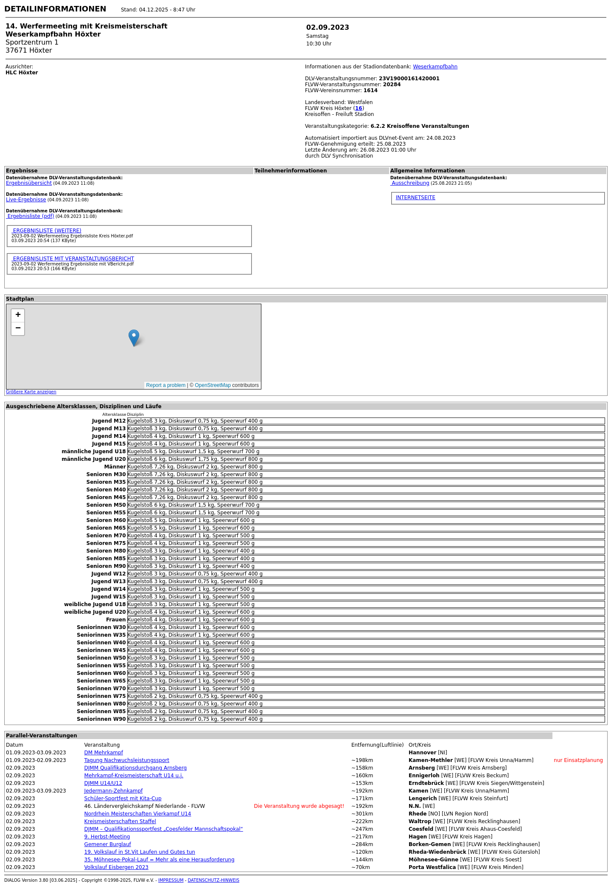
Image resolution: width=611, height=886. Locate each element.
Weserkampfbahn (435, 67)
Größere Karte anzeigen (31, 391)
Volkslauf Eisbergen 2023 (116, 867)
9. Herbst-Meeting (107, 837)
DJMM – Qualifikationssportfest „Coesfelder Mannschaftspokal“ (163, 829)
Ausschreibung (409, 183)
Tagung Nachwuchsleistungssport (126, 760)
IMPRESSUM (171, 880)
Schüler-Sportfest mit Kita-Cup (123, 798)
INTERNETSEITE (415, 197)
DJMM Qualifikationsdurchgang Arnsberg (135, 768)
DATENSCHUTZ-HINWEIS (214, 880)
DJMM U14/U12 (103, 783)
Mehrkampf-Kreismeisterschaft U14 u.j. (134, 776)
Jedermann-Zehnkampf (113, 791)
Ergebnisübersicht (29, 183)
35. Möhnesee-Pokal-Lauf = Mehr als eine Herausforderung (159, 860)
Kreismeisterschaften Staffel (120, 821)
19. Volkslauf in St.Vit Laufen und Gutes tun (139, 852)
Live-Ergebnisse (26, 200)
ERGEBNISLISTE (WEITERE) (46, 231)
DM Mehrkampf (103, 753)
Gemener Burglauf (107, 844)
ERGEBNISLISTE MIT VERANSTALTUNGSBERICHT (72, 259)
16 (358, 108)
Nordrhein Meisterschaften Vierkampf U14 (137, 814)
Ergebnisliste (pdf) (30, 216)
